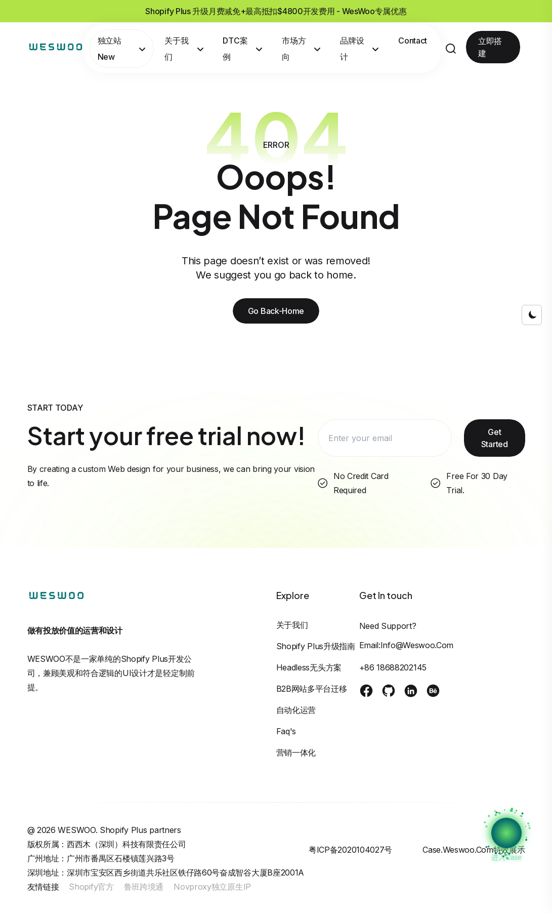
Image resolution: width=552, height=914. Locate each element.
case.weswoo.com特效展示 (473, 850)
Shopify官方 (91, 887)
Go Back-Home (276, 311)
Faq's (286, 731)
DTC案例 (243, 48)
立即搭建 (490, 47)
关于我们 (183, 48)
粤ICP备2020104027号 (350, 850)
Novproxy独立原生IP (212, 887)
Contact (412, 40)
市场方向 (301, 48)
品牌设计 (359, 48)
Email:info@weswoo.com (406, 645)
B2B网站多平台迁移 (311, 689)
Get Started (494, 438)
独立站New (122, 48)
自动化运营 (296, 710)
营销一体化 (296, 752)
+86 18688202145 (393, 667)
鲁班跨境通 (144, 887)
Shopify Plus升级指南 (315, 646)
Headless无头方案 (309, 667)
